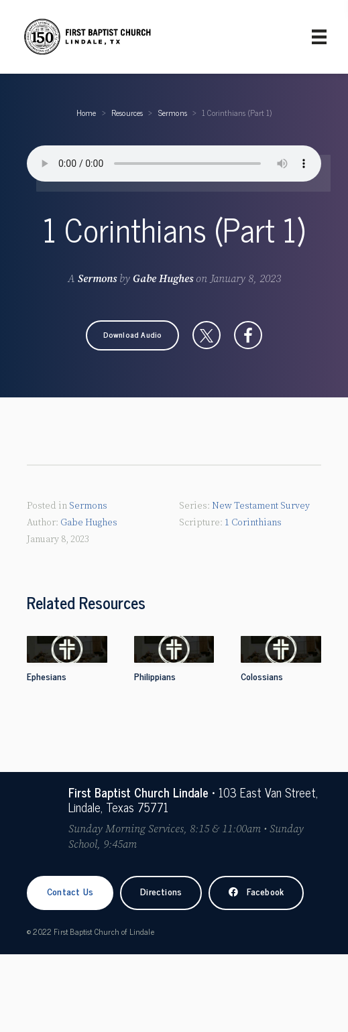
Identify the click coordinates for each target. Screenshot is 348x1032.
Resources (127, 112)
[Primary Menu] (319, 37)
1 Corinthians (253, 523)
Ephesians (46, 676)
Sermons (172, 112)
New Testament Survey (261, 506)
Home (86, 112)
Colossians (262, 676)
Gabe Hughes (163, 278)
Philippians (155, 676)
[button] (133, 335)
